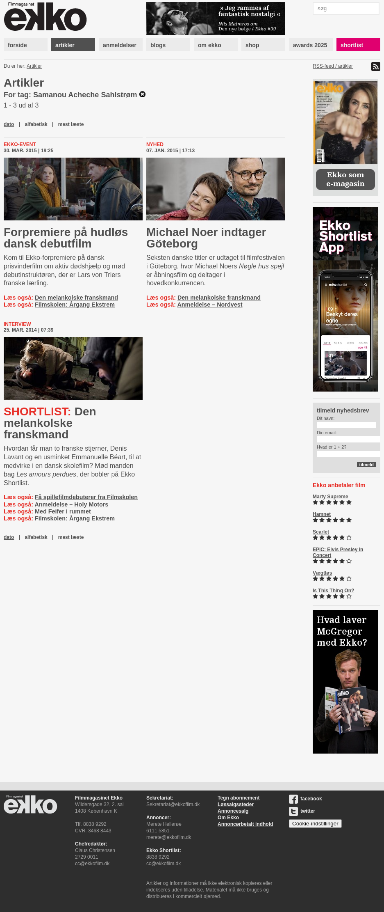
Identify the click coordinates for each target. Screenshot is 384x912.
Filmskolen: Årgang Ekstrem (75, 304)
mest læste (71, 124)
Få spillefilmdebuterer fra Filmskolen (86, 497)
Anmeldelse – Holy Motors (71, 504)
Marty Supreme (330, 497)
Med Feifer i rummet (63, 511)
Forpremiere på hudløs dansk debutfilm (66, 238)
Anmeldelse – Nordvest (209, 304)
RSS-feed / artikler (333, 66)
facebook (305, 799)
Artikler (34, 66)
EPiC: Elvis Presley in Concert (338, 552)
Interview (17, 324)
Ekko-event (20, 144)
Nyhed (155, 144)
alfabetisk (36, 124)
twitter (302, 811)
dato (9, 124)
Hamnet (322, 514)
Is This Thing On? (333, 590)
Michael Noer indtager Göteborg (206, 238)
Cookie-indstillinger (315, 823)
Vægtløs (322, 573)
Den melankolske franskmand (76, 297)
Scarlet (321, 532)
